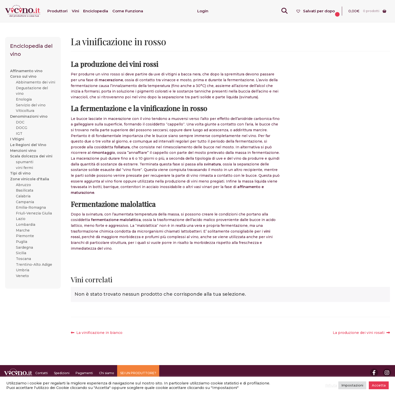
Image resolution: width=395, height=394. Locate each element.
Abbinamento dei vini (35, 82)
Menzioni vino (23, 150)
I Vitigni (17, 139)
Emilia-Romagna (31, 207)
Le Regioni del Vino (28, 145)
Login (202, 11)
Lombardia (25, 224)
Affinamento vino (26, 71)
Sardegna (24, 247)
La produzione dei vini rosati (358, 333)
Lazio (20, 218)
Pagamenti (84, 373)
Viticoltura (25, 110)
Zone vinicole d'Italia (29, 179)
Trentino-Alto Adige (34, 264)
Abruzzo (23, 185)
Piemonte (25, 236)
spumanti (24, 162)
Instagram (387, 373)
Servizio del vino (31, 105)
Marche (23, 230)
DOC (20, 122)
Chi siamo (106, 373)
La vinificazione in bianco (99, 333)
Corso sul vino (23, 76)
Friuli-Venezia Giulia (34, 213)
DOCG (21, 127)
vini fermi (24, 167)
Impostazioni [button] (352, 385)
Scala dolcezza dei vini (31, 156)
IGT (19, 133)
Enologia (24, 99)
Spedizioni (62, 373)
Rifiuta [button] (331, 385)
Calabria (23, 196)
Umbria (22, 270)
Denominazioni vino (29, 116)
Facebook (374, 373)
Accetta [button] (379, 385)
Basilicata (24, 190)
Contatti (41, 373)
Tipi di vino (20, 173)
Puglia (21, 241)
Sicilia (21, 253)
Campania (25, 202)
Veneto (22, 276)
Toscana (23, 258)
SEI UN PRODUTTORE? (138, 373)
